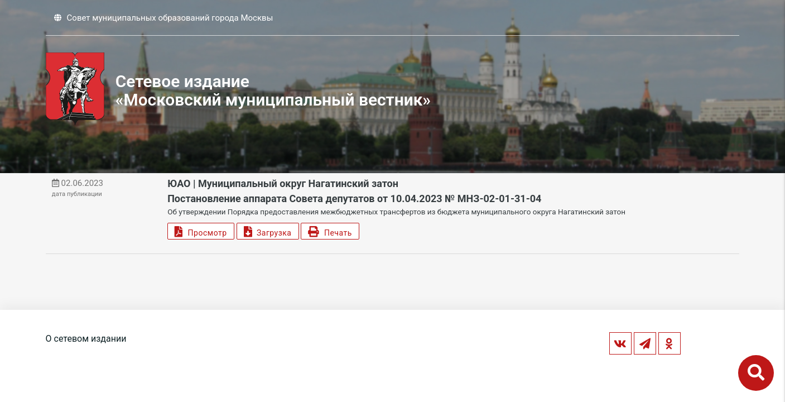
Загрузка (268, 231)
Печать (329, 231)
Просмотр (201, 231)
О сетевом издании (86, 338)
